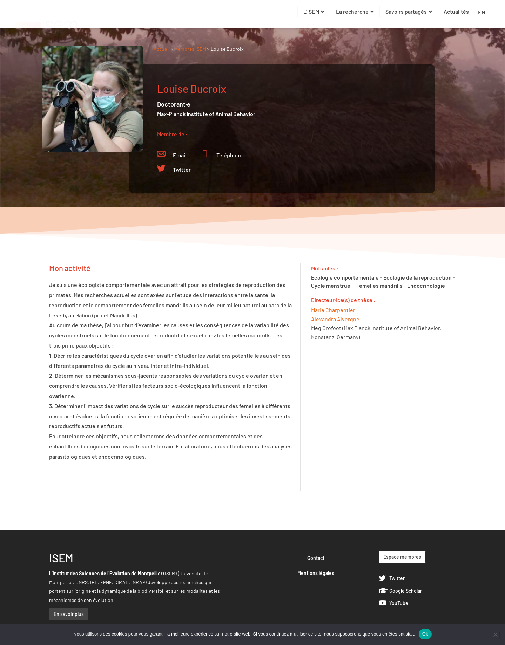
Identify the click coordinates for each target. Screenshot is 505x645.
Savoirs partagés (408, 11)
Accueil (162, 49)
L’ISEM (313, 11)
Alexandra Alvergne (335, 319)
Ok (425, 634)
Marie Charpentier (333, 310)
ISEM (61, 557)
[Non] (495, 634)
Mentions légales (315, 573)
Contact (315, 558)
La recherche (355, 11)
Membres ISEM (190, 49)
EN (481, 12)
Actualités (456, 11)
